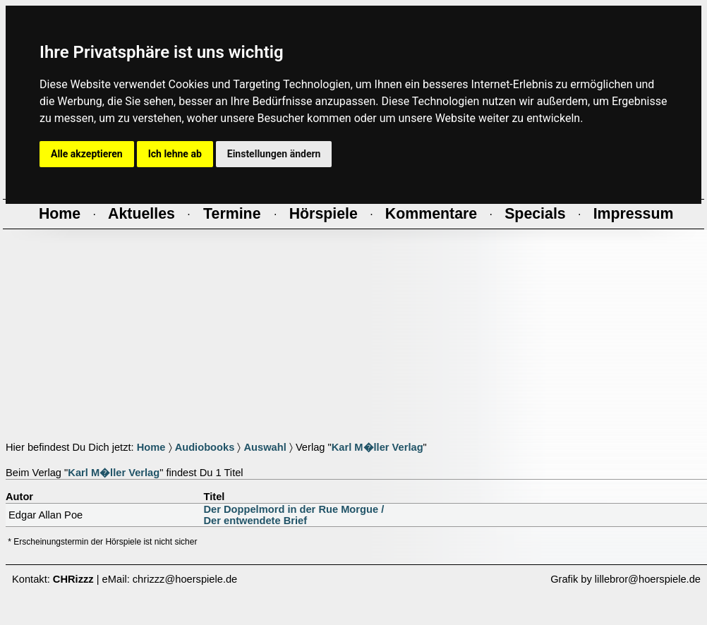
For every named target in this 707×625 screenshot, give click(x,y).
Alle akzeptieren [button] (87, 153)
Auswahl (264, 447)
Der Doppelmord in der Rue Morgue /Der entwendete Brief (294, 515)
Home (151, 447)
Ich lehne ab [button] (175, 153)
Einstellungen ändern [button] (274, 153)
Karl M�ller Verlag (377, 447)
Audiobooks (205, 447)
